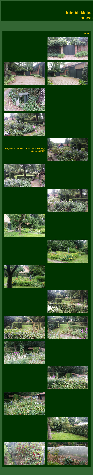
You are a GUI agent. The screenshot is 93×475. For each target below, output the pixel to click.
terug (86, 33)
